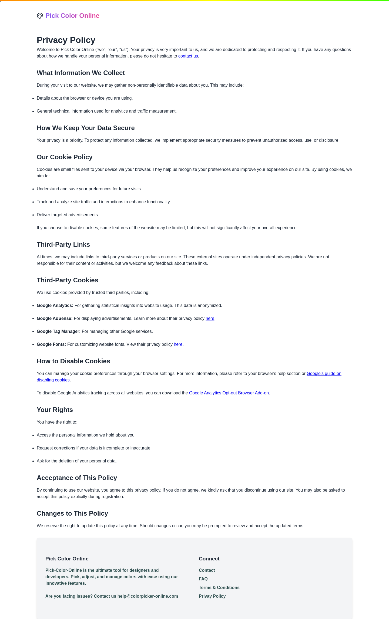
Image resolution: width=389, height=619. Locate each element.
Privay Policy (212, 596)
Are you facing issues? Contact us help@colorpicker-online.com (111, 596)
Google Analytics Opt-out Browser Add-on (229, 393)
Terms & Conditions (219, 587)
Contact (207, 570)
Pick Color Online (72, 15)
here (210, 318)
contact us (188, 56)
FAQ (203, 579)
